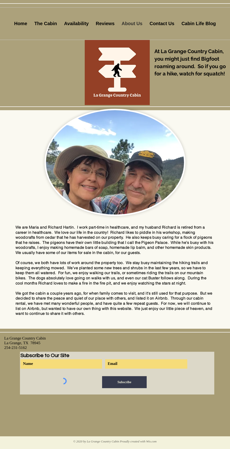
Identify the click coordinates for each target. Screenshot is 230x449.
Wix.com (151, 441)
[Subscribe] (124, 382)
